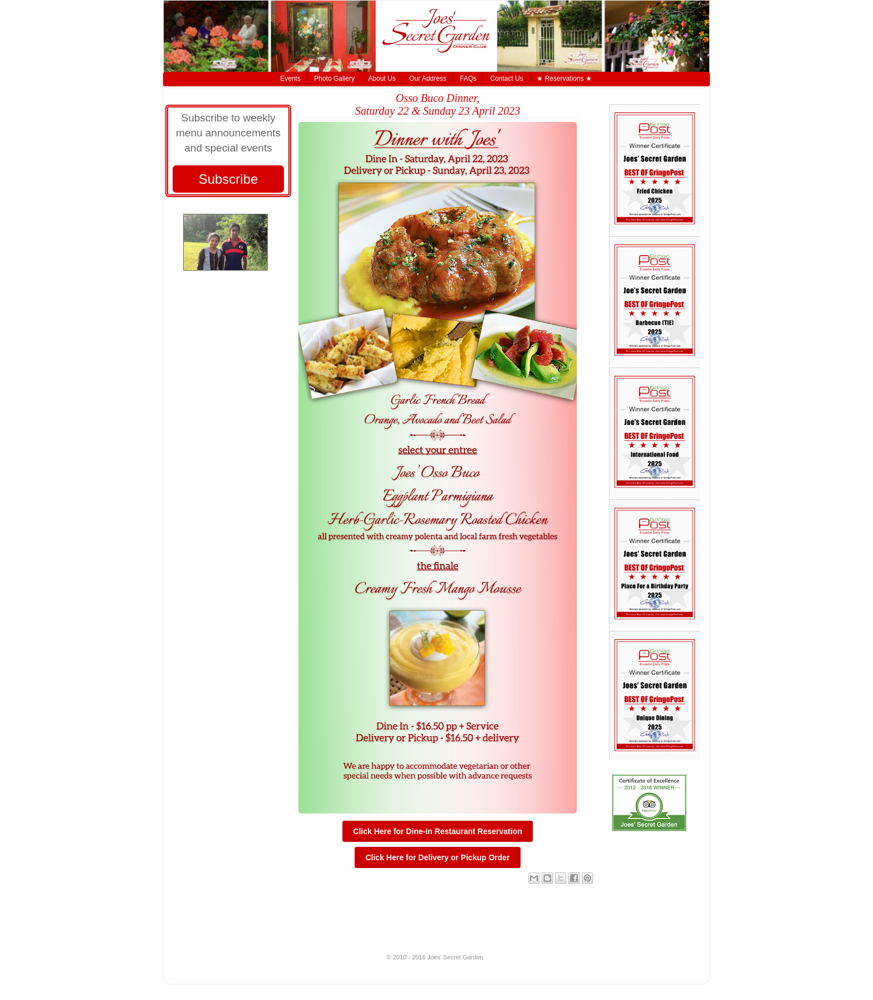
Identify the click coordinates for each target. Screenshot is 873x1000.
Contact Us (506, 78)
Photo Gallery (334, 78)
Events (290, 78)
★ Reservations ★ (564, 78)
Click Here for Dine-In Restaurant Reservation (437, 831)
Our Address (428, 78)
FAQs (468, 78)
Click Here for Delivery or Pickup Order (437, 857)
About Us (381, 78)
